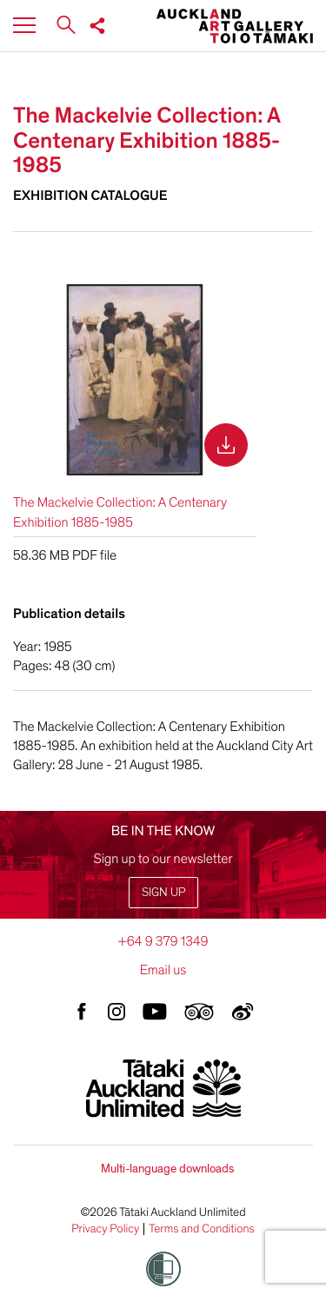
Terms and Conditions (202, 1229)
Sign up (163, 892)
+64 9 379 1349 (162, 941)
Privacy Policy (105, 1229)
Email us (163, 970)
